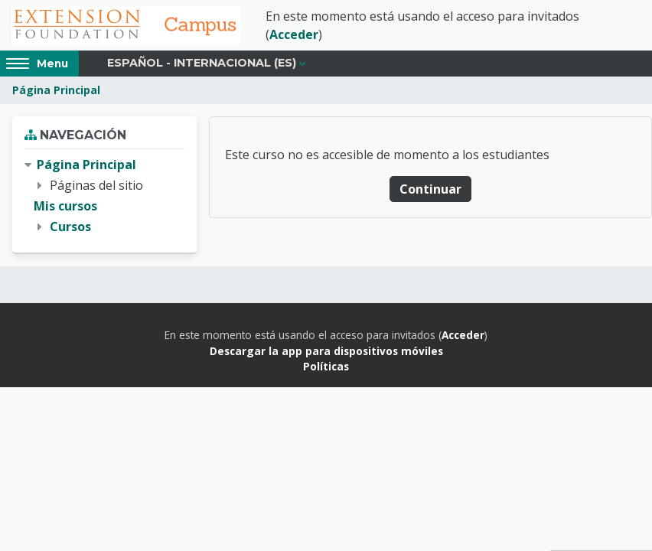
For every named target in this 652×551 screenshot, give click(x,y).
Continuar (430, 189)
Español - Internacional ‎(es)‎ (201, 63)
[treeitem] (104, 196)
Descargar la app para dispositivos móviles (326, 351)
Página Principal (56, 90)
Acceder (293, 34)
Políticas (326, 366)
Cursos (70, 226)
